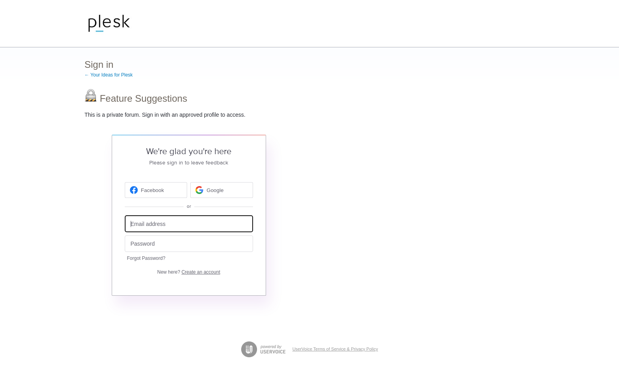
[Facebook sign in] (156, 190)
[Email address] (189, 223)
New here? (188, 272)
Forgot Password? (146, 258)
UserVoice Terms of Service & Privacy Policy (335, 349)
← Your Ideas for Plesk (108, 75)
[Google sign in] (221, 190)
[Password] (189, 243)
